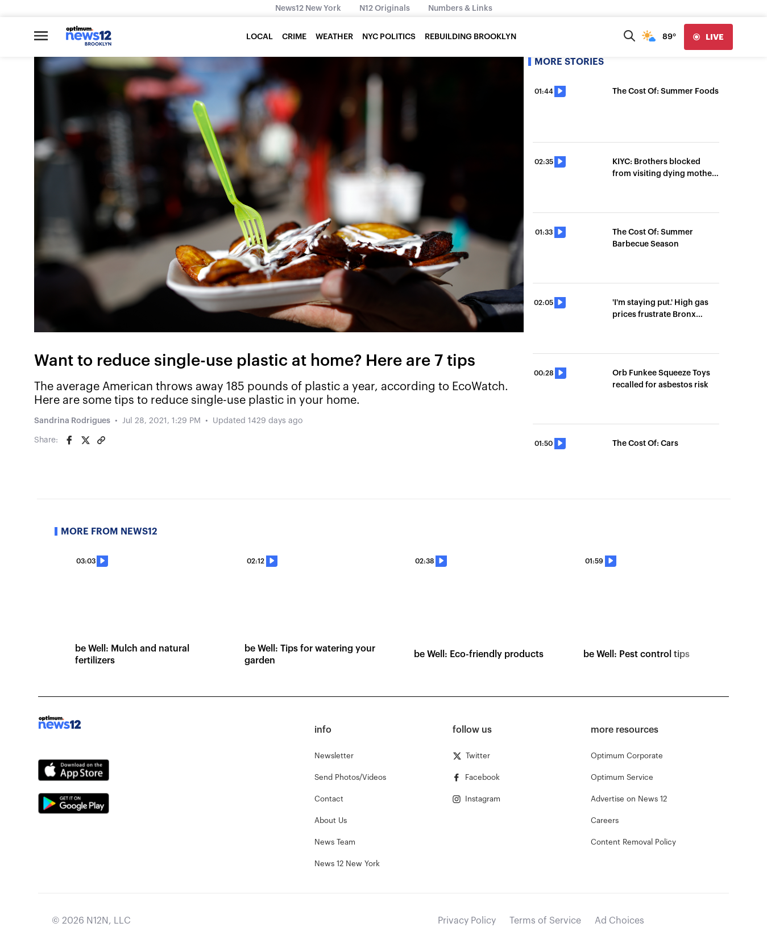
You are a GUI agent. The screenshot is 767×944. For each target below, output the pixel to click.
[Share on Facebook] (69, 440)
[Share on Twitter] (85, 440)
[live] (708, 37)
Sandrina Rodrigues (72, 421)
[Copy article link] (101, 440)
